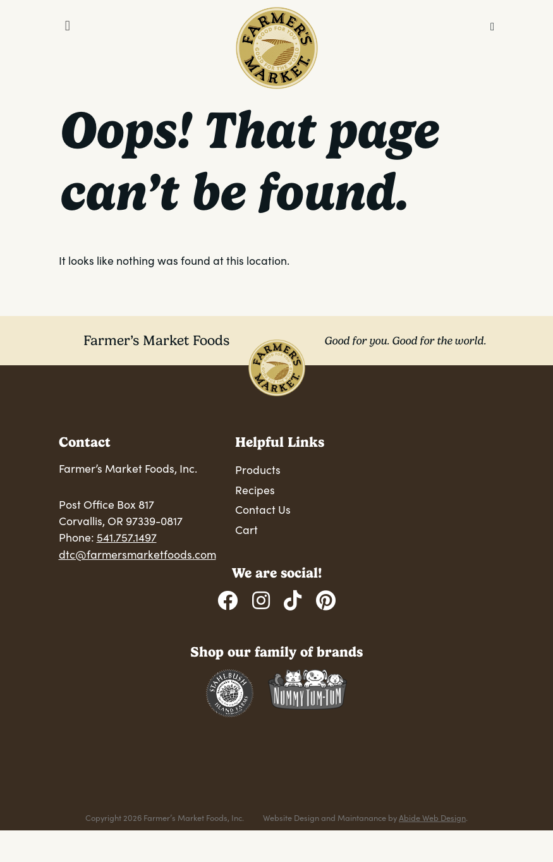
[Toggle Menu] (68, 26)
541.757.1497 (127, 537)
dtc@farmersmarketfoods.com (137, 554)
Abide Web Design (432, 817)
